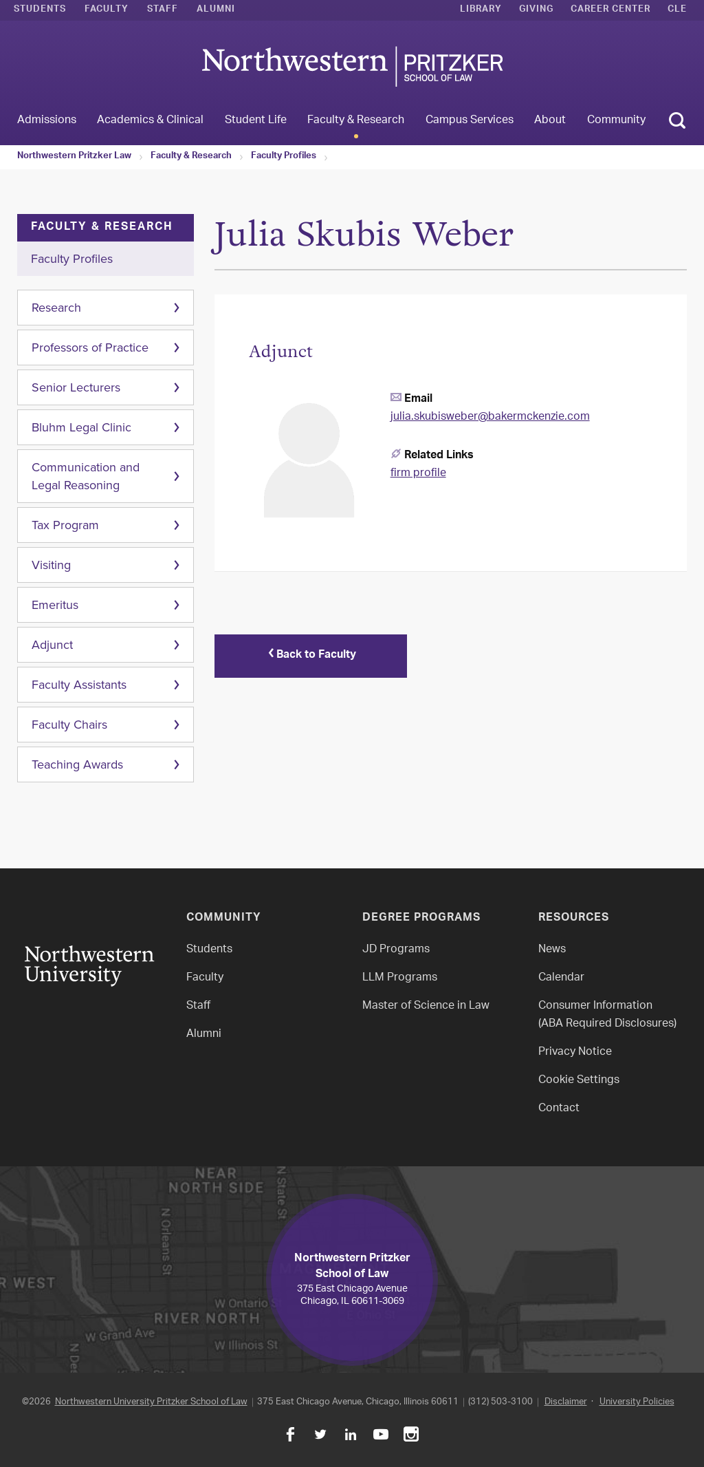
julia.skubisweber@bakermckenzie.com (490, 417)
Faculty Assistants (79, 684)
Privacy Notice (575, 1052)
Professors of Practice (90, 347)
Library (481, 10)
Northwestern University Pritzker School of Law (151, 1402)
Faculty (107, 10)
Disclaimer (565, 1402)
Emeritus (55, 604)
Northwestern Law (352, 66)
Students (40, 10)
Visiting (51, 564)
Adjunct (52, 644)
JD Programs (396, 950)
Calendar (561, 978)
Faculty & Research (191, 157)
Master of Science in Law (426, 1006)
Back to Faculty (310, 656)
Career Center (610, 10)
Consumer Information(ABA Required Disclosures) (607, 1015)
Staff (162, 10)
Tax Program (65, 525)
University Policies (637, 1402)
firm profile (418, 473)
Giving (536, 10)
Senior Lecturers (76, 387)
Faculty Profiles (283, 157)
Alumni (216, 10)
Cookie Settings (578, 1080)
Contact (559, 1108)
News (552, 950)
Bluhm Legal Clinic (81, 427)
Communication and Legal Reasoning (86, 476)
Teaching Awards (77, 764)
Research (56, 307)
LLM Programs (399, 978)
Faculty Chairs (69, 724)
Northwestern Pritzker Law (74, 157)
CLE (677, 10)
